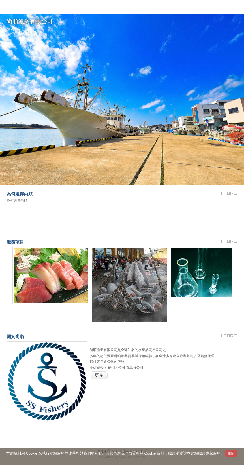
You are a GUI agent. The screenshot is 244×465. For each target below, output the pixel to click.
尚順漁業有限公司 (30, 21)
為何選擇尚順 (17, 201)
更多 (99, 375)
